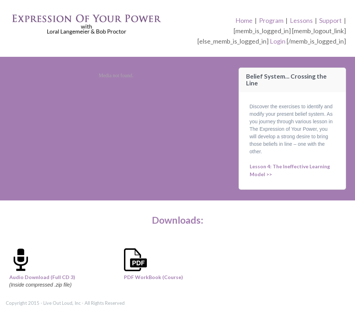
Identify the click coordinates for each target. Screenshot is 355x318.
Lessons (301, 20)
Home (244, 20)
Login (278, 41)
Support (330, 20)
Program (271, 20)
